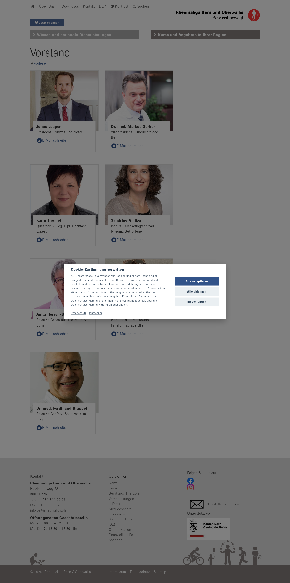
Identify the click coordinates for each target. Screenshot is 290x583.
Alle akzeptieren (197, 281)
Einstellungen (196, 301)
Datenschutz (78, 312)
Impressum (95, 312)
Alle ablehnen (196, 291)
